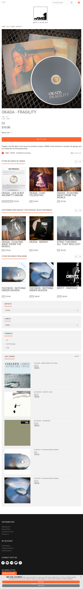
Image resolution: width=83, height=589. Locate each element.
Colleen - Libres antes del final (46, 363)
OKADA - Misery (38, 242)
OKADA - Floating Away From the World (67, 195)
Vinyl (7, 348)
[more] (77, 356)
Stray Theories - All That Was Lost (69, 243)
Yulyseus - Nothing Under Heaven (14, 289)
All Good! (41, 582)
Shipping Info (6, 527)
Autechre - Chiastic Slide (43, 392)
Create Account (7, 550)
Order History (6, 546)
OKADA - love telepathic (37, 194)
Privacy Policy (6, 529)
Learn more (41, 585)
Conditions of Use (7, 531)
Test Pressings (10, 344)
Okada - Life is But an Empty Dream (13, 194)
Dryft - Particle (67, 288)
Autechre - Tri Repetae (42, 421)
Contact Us (5, 534)
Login (4, 2)
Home (3, 26)
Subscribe (9, 573)
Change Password (7, 548)
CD (8, 26)
